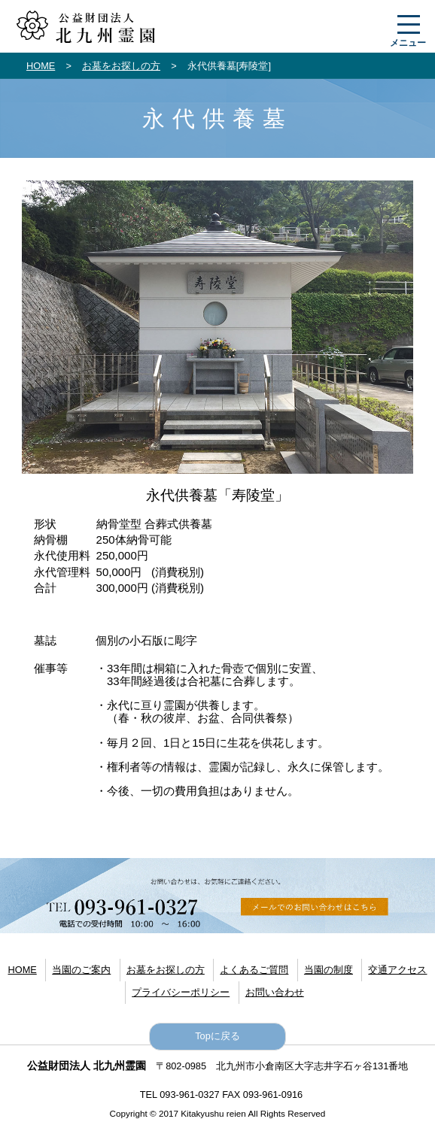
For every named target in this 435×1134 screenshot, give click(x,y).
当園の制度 (328, 969)
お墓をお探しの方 (121, 65)
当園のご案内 (81, 969)
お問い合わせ (274, 992)
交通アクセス (397, 969)
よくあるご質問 (254, 969)
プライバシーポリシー (181, 992)
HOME (40, 65)
